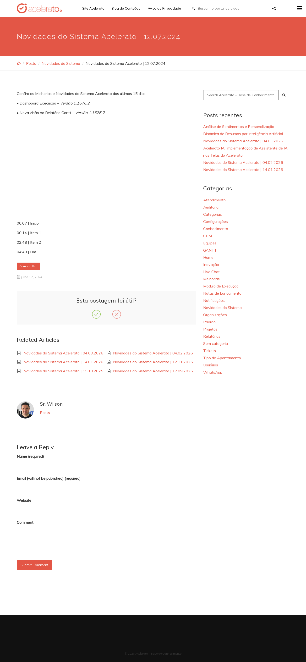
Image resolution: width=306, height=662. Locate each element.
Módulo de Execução (221, 286)
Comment (25, 522)
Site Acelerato (93, 8)
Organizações (215, 314)
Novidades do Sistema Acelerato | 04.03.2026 (63, 353)
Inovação (211, 264)
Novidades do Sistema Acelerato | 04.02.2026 (153, 353)
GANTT (210, 250)
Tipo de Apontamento (222, 357)
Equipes (210, 243)
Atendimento (214, 200)
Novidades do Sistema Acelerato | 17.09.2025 (153, 371)
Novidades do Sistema (61, 63)
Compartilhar (28, 266)
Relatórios (211, 336)
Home (208, 257)
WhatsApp (212, 372)
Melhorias (211, 278)
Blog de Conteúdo (126, 8)
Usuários (210, 365)
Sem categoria (215, 343)
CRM (207, 235)
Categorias (212, 214)
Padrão (209, 322)
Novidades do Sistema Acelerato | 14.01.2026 (63, 361)
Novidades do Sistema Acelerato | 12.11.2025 (153, 361)
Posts (31, 63)
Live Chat (211, 271)
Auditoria (211, 207)
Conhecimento (215, 228)
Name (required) (30, 456)
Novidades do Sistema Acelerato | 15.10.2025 (63, 371)
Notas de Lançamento (222, 293)
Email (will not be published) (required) (49, 478)
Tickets (209, 350)
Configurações (215, 221)
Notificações (214, 300)
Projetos (210, 329)
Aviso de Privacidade (164, 8)
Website (24, 500)
